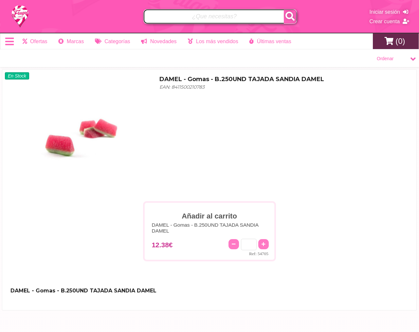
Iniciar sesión (389, 12)
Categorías (112, 41)
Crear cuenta (389, 21)
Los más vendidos (213, 41)
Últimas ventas (270, 41)
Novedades (158, 41)
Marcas (71, 41)
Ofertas (35, 41)
